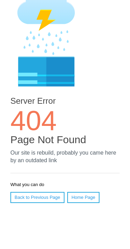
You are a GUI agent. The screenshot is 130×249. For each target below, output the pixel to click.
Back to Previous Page (37, 197)
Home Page (83, 197)
